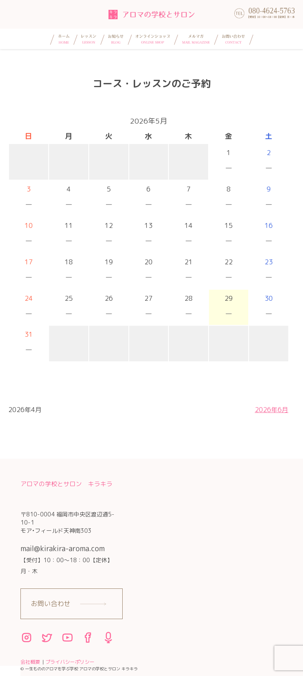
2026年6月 (271, 409)
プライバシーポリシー (69, 661)
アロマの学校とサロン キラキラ (66, 484)
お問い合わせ (50, 603)
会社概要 (30, 661)
